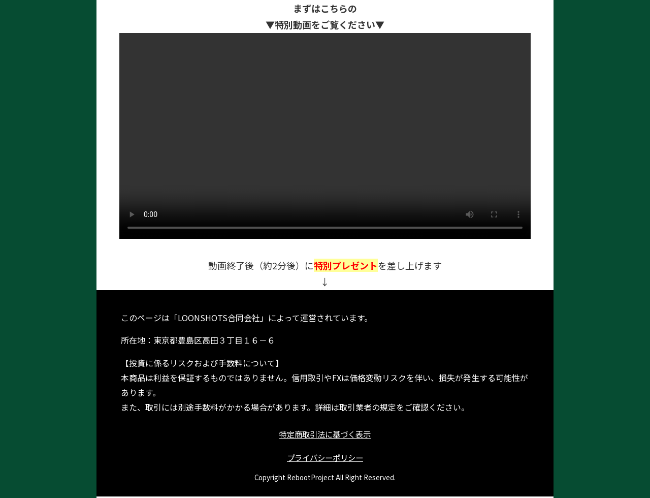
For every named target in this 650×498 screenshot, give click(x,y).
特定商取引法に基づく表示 (325, 434)
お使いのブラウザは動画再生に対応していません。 (325, 136)
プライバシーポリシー (325, 459)
